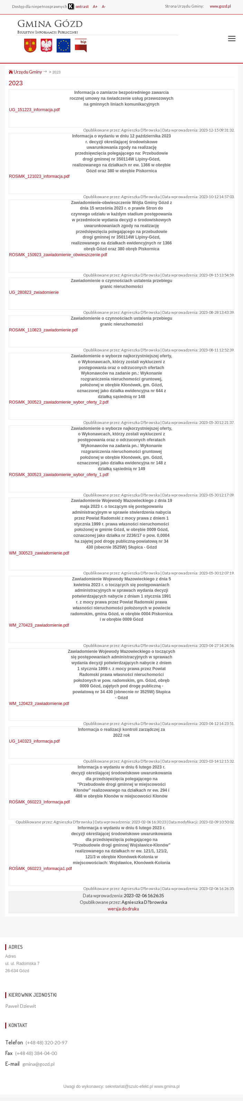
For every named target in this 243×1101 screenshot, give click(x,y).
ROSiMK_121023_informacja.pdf (39, 176)
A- (104, 6)
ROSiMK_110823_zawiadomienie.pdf (43, 330)
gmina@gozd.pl (38, 1064)
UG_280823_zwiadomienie (34, 292)
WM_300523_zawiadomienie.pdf (39, 553)
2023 (56, 72)
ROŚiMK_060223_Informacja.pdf (39, 802)
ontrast (78, 6)
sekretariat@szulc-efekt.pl (129, 1086)
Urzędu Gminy (25, 72)
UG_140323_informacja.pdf (34, 741)
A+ (95, 6)
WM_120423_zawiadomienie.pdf (39, 703)
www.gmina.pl (166, 1086)
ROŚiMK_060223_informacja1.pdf (40, 868)
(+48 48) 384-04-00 (36, 1053)
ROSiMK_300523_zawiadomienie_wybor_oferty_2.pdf (58, 402)
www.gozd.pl (220, 6)
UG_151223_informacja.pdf (34, 109)
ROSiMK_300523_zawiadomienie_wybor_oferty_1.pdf (58, 474)
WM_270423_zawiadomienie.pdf (39, 625)
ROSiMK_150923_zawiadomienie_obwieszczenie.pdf (58, 254)
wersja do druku (123, 908)
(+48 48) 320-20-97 (46, 1042)
